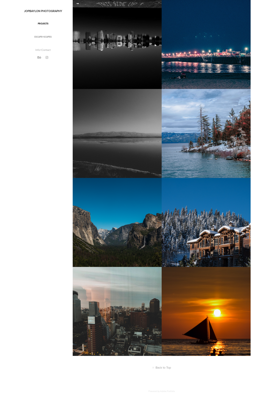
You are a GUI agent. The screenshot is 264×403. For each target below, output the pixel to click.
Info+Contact (43, 50)
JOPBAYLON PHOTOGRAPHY (43, 11)
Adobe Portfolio (167, 391)
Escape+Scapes (43, 36)
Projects (43, 23)
